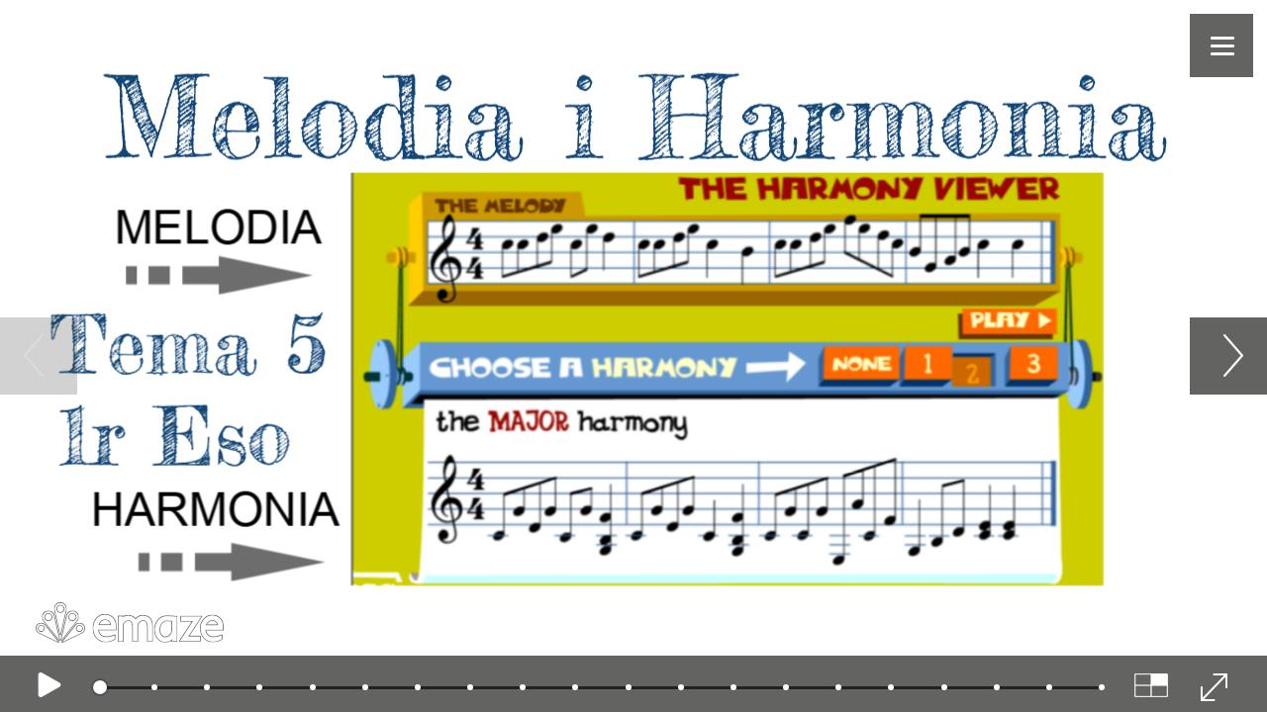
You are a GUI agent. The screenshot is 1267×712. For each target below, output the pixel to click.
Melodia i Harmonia (614, 117)
